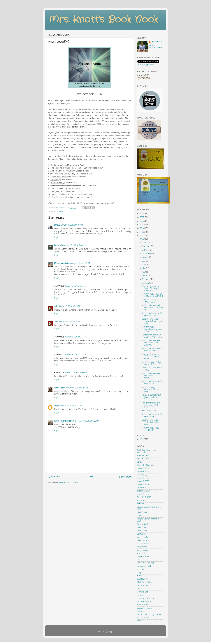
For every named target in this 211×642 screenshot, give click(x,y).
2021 (142, 221)
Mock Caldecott (143, 527)
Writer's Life (142, 592)
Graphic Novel (142, 524)
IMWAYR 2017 (142, 475)
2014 (142, 439)
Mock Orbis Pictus (144, 582)
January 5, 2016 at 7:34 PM (76, 354)
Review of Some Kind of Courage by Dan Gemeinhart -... (151, 397)
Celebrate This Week (145, 465)
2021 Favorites (142, 579)
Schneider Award (144, 566)
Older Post (125, 477)
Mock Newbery (143, 540)
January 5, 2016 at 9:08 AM (75, 245)
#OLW (140, 575)
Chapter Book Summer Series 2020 (149, 508)
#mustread (58, 211)
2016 (142, 239)
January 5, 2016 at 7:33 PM (76, 337)
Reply (56, 237)
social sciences (143, 617)
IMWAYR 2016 (143, 478)
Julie (56, 306)
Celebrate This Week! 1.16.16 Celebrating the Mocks (151, 356)
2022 (142, 217)
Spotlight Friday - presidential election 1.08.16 (150, 389)
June (144, 264)
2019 (142, 228)
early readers (142, 550)
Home (90, 477)
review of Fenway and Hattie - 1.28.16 (150, 300)
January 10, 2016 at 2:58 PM (88, 421)
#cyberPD (141, 553)
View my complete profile (155, 46)
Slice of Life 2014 (144, 491)
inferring (140, 611)
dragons (140, 572)
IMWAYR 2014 (143, 468)
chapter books (142, 605)
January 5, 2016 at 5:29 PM (70, 306)
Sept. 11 (140, 588)
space (139, 621)
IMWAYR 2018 (143, 487)
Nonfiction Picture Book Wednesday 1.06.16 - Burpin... (151, 405)
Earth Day (141, 534)
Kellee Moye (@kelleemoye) (65, 421)
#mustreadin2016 (149, 410)
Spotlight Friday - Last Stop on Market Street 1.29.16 (152, 295)
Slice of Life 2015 (144, 497)
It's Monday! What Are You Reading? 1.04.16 (152, 415)
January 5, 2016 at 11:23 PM (77, 388)
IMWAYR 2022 (143, 556)
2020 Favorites (143, 543)
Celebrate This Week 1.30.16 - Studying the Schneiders (151, 288)
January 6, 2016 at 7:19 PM (71, 405)
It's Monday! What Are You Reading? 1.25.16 (152, 314)
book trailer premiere (145, 598)
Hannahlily (58, 245)
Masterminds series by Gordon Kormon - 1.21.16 (152, 336)
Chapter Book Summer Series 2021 (149, 520)
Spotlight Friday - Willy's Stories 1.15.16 (151, 363)
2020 (142, 224)
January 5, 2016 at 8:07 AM (72, 225)
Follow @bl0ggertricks (145, 64)
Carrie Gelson (59, 388)
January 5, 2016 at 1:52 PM (79, 263)
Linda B (57, 225)
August (145, 257)
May (144, 268)
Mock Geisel (142, 530)
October (145, 250)
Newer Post (54, 477)
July (144, 261)
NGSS (139, 559)
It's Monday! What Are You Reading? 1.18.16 (152, 349)
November (146, 246)
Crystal (57, 405)
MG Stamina (142, 547)
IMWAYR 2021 (143, 494)
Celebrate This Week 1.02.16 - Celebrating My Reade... (152, 422)
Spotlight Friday (143, 458)
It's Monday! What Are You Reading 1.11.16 (152, 382)
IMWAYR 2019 (143, 484)
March (145, 275)
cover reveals (142, 537)
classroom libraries (144, 608)
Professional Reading (145, 563)
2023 (142, 213)
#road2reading (142, 455)
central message (144, 601)
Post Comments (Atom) (68, 482)
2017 (142, 235)
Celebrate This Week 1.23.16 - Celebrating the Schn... (152, 321)
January (145, 283)
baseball (140, 569)
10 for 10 (140, 504)
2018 (142, 232)
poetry (139, 515)
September (147, 253)
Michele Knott (157, 42)
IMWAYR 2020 (143, 481)
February (146, 279)
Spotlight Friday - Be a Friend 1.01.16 (150, 429)
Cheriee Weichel (61, 263)
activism (140, 595)
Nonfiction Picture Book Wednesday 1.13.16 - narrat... (151, 375)
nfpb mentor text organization (149, 614)
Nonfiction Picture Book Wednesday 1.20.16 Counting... (151, 342)
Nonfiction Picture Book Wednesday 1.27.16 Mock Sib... (152, 307)
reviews (140, 462)
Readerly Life (142, 585)
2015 (142, 435)
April (144, 272)
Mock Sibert (142, 512)
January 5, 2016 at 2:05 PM (76, 286)
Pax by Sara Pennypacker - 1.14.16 (152, 369)
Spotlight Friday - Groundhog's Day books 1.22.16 (152, 329)
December (146, 242)
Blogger (110, 631)
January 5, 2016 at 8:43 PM (76, 372)
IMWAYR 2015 (143, 471)
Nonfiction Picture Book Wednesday (146, 451)
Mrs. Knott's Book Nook (103, 19)
